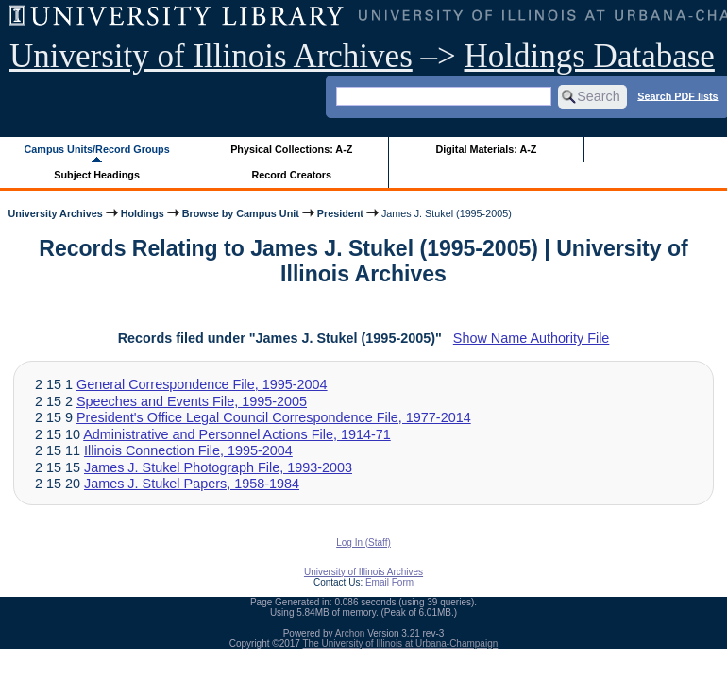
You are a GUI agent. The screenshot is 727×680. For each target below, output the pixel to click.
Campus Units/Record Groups (97, 149)
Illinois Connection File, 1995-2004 (188, 450)
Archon (350, 633)
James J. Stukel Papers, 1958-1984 (191, 483)
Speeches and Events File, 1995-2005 (191, 401)
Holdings (142, 213)
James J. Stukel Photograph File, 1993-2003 (218, 467)
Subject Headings (97, 174)
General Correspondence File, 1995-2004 (202, 384)
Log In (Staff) (363, 542)
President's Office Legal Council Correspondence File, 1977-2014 (273, 417)
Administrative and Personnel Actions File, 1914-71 (237, 434)
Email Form (389, 582)
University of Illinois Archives (211, 56)
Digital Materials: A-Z (485, 149)
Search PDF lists (677, 95)
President (340, 213)
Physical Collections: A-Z (291, 149)
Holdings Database (590, 56)
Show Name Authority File (531, 338)
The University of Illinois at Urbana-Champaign (401, 643)
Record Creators (291, 174)
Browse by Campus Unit (240, 213)
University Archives (55, 213)
